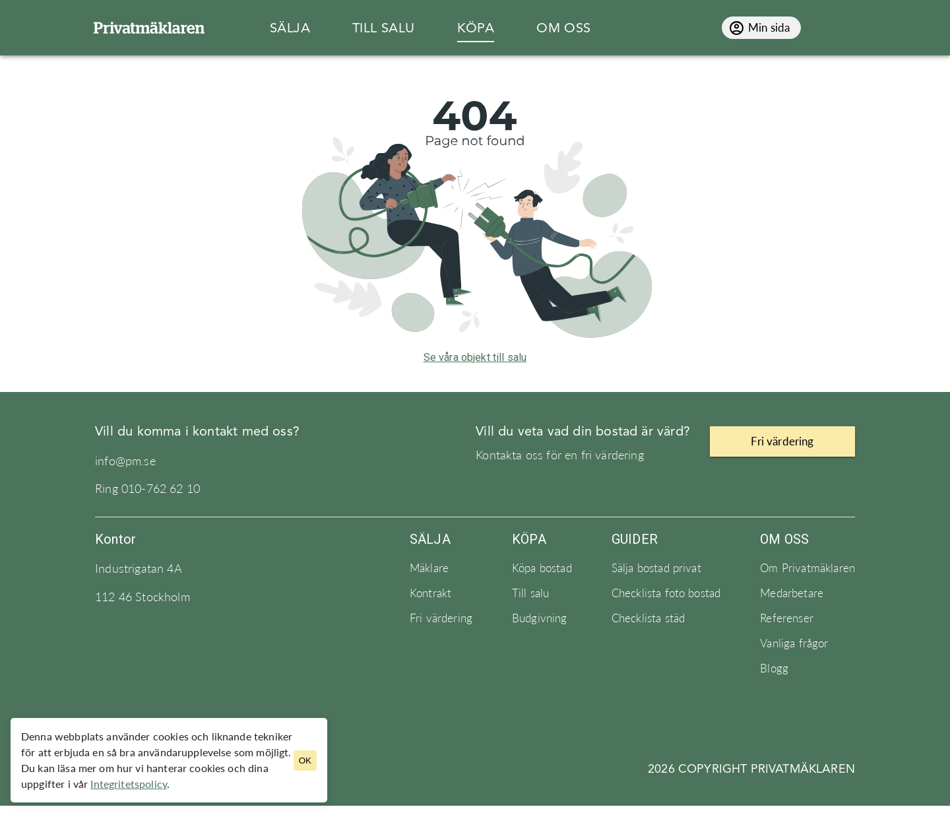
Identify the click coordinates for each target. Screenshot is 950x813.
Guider (635, 539)
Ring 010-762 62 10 (147, 488)
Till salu (530, 593)
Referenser (786, 618)
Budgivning (539, 618)
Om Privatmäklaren (807, 568)
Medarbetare (791, 593)
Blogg (774, 668)
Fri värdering (441, 618)
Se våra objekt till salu (475, 357)
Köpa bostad (542, 568)
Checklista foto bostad (666, 593)
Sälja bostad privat (656, 568)
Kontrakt (430, 593)
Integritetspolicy (128, 783)
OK (305, 760)
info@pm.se (125, 461)
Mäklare (429, 568)
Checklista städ (648, 618)
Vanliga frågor (794, 643)
